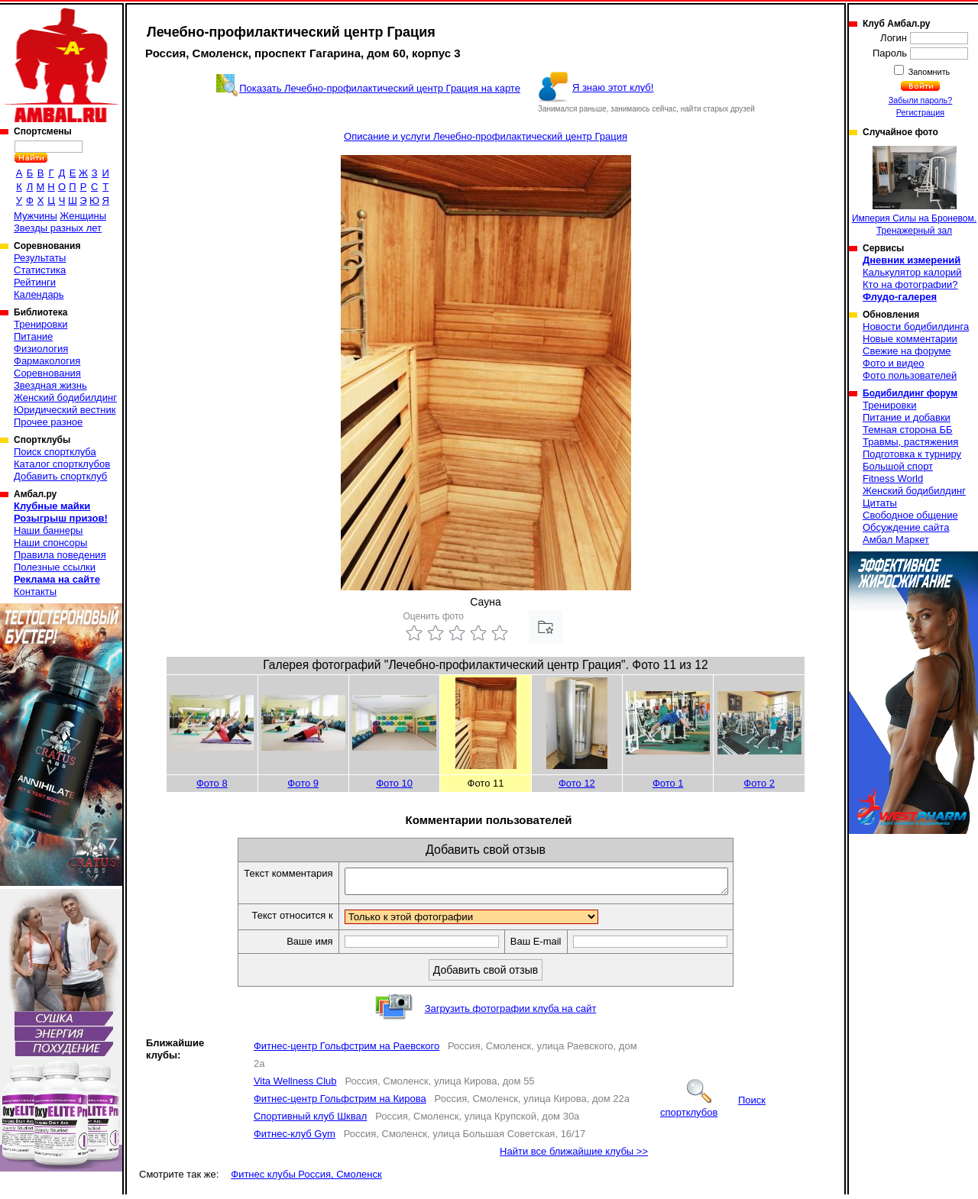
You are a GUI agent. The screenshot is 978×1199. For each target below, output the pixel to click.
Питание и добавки (906, 417)
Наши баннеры (48, 530)
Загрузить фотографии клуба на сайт (511, 1013)
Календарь (39, 294)
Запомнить (928, 71)
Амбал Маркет (896, 539)
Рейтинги (35, 282)
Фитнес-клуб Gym (294, 1138)
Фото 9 (303, 783)
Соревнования (47, 373)
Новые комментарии (910, 338)
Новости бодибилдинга (916, 326)
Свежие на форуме (907, 351)
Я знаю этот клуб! (613, 87)
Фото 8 (212, 783)
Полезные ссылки (55, 567)
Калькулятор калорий (912, 272)
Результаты (40, 257)
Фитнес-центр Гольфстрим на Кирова (340, 1103)
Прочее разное (48, 422)
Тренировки (40, 324)
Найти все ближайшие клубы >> (574, 1156)
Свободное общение (910, 515)
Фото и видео (894, 363)
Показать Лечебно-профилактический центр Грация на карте (379, 88)
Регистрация (920, 112)
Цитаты (880, 503)
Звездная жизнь (50, 385)
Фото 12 (577, 783)
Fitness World (893, 478)
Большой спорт (898, 466)
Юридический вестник (64, 409)
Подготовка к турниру (912, 454)
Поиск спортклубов (713, 1111)
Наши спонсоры (50, 542)
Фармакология (47, 361)
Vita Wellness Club (295, 1085)
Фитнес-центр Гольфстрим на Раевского (346, 1050)
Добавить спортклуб (60, 476)
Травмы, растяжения (910, 442)
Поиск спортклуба (55, 451)
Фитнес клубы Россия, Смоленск (306, 1178)
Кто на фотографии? (910, 284)
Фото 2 (759, 783)
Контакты (35, 591)
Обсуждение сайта (906, 527)
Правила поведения (60, 555)
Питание (33, 336)
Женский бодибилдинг (65, 397)
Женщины (83, 215)
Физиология (41, 348)
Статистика (40, 270)
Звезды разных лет (58, 228)
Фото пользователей (910, 375)
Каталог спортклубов (62, 464)
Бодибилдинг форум (910, 393)
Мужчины (35, 215)
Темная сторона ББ (908, 429)
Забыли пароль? (921, 100)
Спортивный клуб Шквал (310, 1120)
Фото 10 (394, 783)
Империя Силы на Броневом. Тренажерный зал (914, 191)
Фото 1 (668, 783)
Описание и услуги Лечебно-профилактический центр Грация (485, 136)
